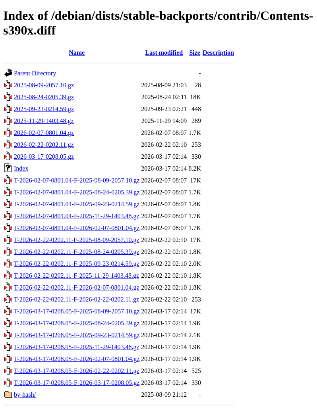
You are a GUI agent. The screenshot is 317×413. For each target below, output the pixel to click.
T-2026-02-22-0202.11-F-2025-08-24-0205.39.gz (76, 251)
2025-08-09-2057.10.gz (44, 85)
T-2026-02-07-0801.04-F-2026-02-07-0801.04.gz (76, 228)
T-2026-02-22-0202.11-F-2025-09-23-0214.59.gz (76, 263)
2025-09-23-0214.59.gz (44, 109)
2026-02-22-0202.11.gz (44, 144)
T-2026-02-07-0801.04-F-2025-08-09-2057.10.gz (76, 180)
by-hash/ (25, 394)
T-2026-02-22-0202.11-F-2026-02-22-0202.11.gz (76, 299)
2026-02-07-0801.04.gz (44, 132)
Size (194, 52)
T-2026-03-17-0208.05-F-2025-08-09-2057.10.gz (76, 311)
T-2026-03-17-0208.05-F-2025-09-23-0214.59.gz (76, 335)
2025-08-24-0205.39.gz (44, 97)
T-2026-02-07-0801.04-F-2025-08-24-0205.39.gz (76, 192)
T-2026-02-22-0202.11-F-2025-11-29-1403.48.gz (76, 275)
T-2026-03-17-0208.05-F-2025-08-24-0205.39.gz (76, 323)
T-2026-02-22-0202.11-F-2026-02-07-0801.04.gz (76, 287)
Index (21, 168)
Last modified (164, 52)
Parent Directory (35, 73)
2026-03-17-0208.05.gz (44, 156)
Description (218, 52)
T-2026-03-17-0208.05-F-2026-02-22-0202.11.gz (76, 370)
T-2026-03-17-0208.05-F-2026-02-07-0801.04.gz (76, 358)
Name (77, 52)
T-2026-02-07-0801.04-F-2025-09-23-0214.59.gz (76, 204)
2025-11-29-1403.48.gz (44, 120)
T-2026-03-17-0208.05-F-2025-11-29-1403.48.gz (76, 347)
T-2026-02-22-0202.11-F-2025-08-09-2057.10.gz (76, 239)
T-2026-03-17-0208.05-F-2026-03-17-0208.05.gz (76, 382)
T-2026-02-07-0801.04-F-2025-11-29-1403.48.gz (76, 216)
